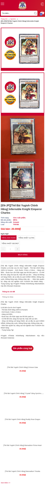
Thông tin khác (7, 297)
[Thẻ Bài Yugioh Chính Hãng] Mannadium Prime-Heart (22, 445)
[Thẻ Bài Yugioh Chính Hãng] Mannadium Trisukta (22, 471)
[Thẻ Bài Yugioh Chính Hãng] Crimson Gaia (22, 367)
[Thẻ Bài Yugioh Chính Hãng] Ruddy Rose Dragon (22, 419)
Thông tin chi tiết (8, 292)
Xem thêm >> (5, 483)
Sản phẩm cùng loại (22, 348)
